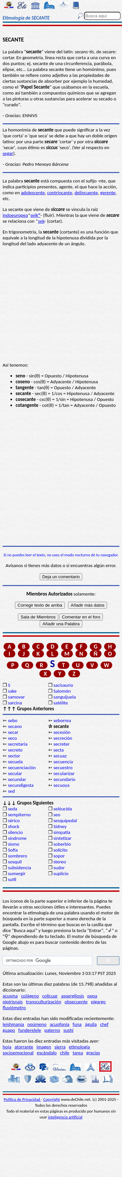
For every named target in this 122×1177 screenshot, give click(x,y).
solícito (60, 850)
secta (58, 750)
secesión (61, 732)
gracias (93, 1053)
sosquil (14, 862)
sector (14, 756)
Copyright (51, 1099)
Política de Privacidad (22, 1099)
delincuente (86, 193)
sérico (14, 820)
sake (12, 691)
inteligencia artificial (65, 1117)
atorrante (24, 1047)
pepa (92, 996)
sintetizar (62, 838)
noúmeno (37, 1024)
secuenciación (21, 767)
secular (15, 773)
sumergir (16, 873)
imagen (43, 1047)
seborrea (62, 720)
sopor (59, 856)
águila (91, 1024)
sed (11, 791)
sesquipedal (65, 820)
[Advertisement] (61, 477)
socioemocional (18, 1053)
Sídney (59, 826)
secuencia (63, 762)
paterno (52, 1030)
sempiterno (19, 815)
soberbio (62, 844)
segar (8, 153)
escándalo (47, 1053)
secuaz (60, 756)
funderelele (29, 1030)
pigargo (98, 1002)
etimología (79, 1047)
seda (12, 809)
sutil (12, 879)
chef (104, 1024)
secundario (64, 779)
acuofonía (59, 1024)
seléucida (62, 809)
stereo (59, 862)
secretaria (17, 744)
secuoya (61, 785)
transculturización (43, 1002)
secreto (15, 750)
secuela (15, 762)
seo (56, 815)
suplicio (60, 873)
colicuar (50, 996)
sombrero (17, 856)
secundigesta (21, 785)
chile (64, 1053)
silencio (15, 832)
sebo (12, 720)
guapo (9, 1030)
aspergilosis (72, 996)
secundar (17, 779)
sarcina (15, 703)
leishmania (13, 1024)
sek (41, 221)
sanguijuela (64, 697)
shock (13, 826)
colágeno (30, 996)
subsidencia (19, 868)
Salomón (62, 691)
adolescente (33, 193)
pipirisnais (13, 1002)
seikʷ (35, 215)
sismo (13, 844)
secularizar (64, 773)
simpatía (61, 832)
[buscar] (47, 961)
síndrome (17, 838)
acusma (10, 996)
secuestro (63, 767)
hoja (7, 1047)
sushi (68, 1030)
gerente (107, 193)
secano (15, 726)
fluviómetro (14, 1008)
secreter (61, 744)
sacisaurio (63, 685)
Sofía (13, 850)
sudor (59, 868)
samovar (16, 697)
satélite (60, 703)
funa (77, 1024)
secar (13, 732)
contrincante (59, 193)
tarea (78, 1053)
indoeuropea (15, 215)
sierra (59, 1047)
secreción (62, 738)
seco (12, 738)
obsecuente (76, 1002)
